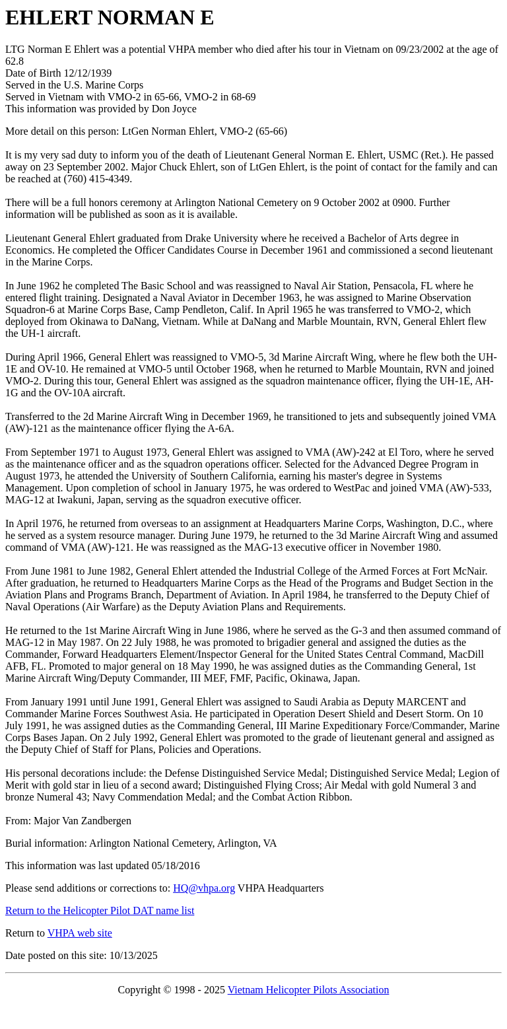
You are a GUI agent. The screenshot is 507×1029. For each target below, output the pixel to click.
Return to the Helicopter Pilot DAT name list (99, 910)
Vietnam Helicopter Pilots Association (308, 989)
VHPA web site (80, 933)
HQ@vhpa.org (204, 888)
